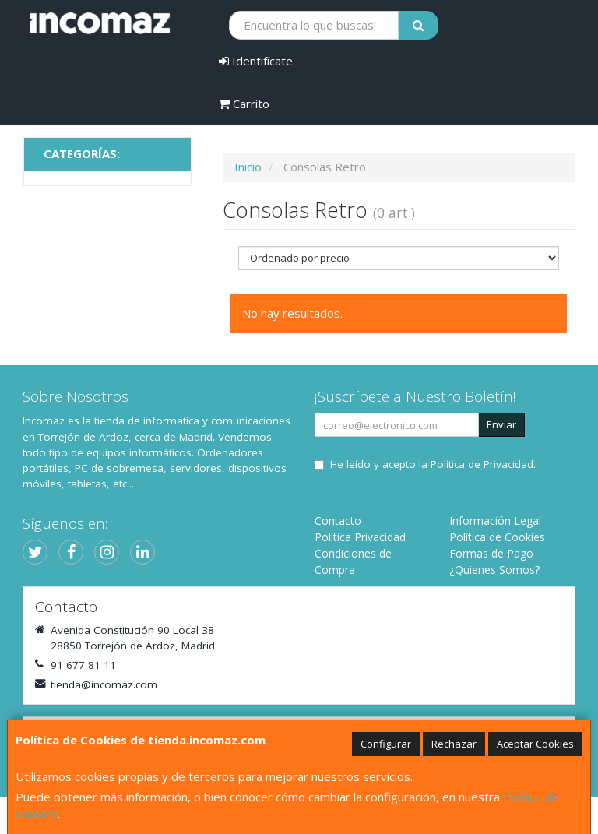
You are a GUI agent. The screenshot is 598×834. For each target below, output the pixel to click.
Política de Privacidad (482, 464)
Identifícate (256, 61)
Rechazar (454, 744)
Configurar (386, 744)
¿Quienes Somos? (494, 569)
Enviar (501, 424)
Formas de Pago (491, 553)
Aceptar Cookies (535, 744)
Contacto (338, 520)
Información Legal (495, 520)
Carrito (244, 103)
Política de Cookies (497, 537)
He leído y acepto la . (433, 464)
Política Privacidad (360, 537)
